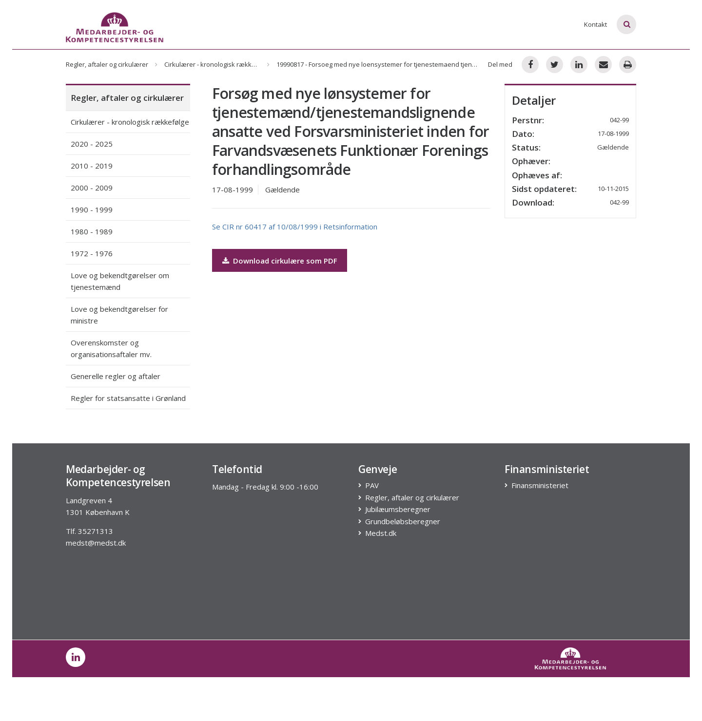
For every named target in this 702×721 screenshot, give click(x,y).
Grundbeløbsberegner (403, 521)
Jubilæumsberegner (398, 509)
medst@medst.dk (96, 543)
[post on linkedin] (75, 657)
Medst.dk (381, 533)
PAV (372, 485)
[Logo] (114, 27)
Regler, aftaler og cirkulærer (107, 64)
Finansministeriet (540, 485)
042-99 (619, 202)
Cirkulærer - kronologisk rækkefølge (217, 64)
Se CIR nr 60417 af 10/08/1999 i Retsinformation (294, 226)
